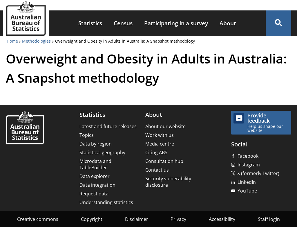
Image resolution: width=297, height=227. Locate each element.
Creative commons (37, 219)
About (228, 23)
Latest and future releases (108, 126)
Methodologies (36, 41)
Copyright (91, 219)
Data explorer (94, 176)
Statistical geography (102, 152)
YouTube (247, 191)
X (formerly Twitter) (258, 173)
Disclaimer (136, 219)
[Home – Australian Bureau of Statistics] (25, 128)
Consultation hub (164, 161)
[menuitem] (90, 23)
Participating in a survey (176, 23)
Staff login (269, 219)
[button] (278, 23)
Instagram (249, 164)
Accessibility (222, 219)
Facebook (248, 156)
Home (12, 41)
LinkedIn (247, 182)
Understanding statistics (106, 202)
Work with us (159, 135)
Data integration (97, 185)
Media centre (159, 144)
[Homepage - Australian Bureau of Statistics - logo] (26, 18)
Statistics (90, 23)
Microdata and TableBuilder (95, 164)
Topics (86, 135)
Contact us (157, 170)
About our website (165, 126)
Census (123, 23)
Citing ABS (156, 152)
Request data (93, 193)
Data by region (95, 144)
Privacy (178, 219)
